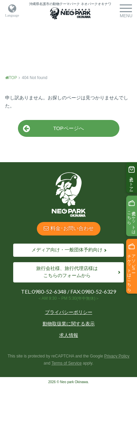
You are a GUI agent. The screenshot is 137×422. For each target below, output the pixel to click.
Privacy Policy (117, 356)
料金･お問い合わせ (69, 228)
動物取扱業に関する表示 (69, 323)
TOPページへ (53, 128)
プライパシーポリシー (68, 312)
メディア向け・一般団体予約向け (66, 249)
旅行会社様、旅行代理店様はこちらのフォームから (67, 272)
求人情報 (68, 335)
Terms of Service (66, 363)
